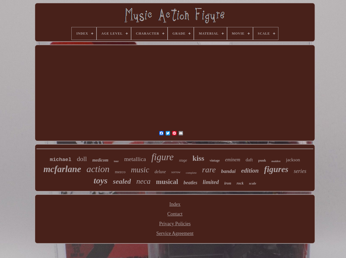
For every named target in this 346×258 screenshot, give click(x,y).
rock (240, 183)
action (97, 169)
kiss (198, 158)
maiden (276, 161)
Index (175, 204)
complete (191, 172)
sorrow (176, 172)
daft (249, 159)
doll (82, 158)
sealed (122, 181)
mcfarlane (62, 169)
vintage (214, 160)
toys (101, 180)
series (300, 171)
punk (262, 160)
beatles (190, 182)
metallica (135, 159)
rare (209, 169)
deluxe (160, 171)
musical (167, 181)
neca (143, 181)
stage (183, 160)
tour (116, 161)
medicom (100, 160)
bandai (228, 171)
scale (252, 183)
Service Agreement (174, 233)
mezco (120, 172)
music (140, 169)
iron (227, 183)
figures (276, 169)
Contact (174, 214)
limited (211, 182)
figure (162, 157)
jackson (293, 159)
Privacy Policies (175, 223)
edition (250, 170)
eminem (232, 159)
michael (60, 160)
